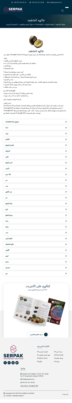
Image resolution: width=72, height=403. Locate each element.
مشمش (36, 268)
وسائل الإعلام (59, 358)
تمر (36, 180)
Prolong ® (39, 24)
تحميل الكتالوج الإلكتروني (39, 334)
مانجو (36, 262)
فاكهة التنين (36, 239)
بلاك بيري (36, 174)
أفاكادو (36, 139)
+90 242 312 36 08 (38, 2)
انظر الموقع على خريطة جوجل (29, 385)
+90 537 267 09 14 (20, 2)
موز (36, 273)
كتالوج (40, 361)
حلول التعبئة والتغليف (26, 24)
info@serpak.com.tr (55, 2)
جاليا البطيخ (36, 204)
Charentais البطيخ (36, 122)
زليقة (36, 227)
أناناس (36, 169)
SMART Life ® (43, 358)
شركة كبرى (59, 352)
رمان (36, 221)
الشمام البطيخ (36, 145)
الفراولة (36, 151)
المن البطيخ (36, 163)
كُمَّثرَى (36, 250)
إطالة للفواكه (49, 24)
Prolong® (59, 355)
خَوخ (36, 209)
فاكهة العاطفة (36, 244)
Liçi (36, 128)
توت (36, 186)
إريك (36, 134)
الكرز (36, 157)
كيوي (36, 256)
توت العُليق (36, 192)
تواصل (57, 361)
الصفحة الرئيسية (11, 24)
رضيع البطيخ (36, 215)
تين (36, 198)
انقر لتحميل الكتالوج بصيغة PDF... (38, 290)
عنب (36, 233)
